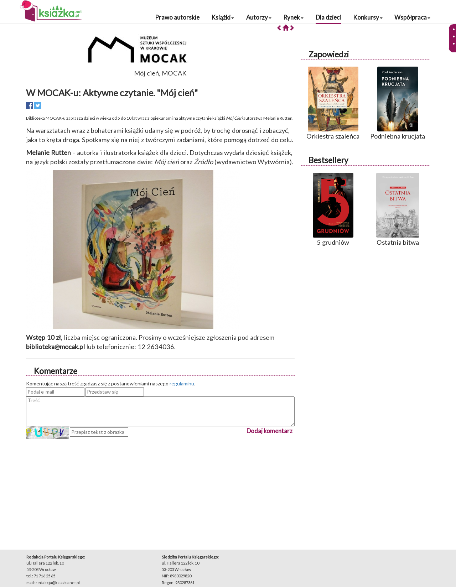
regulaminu (182, 383)
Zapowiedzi (329, 54)
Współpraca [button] (412, 17)
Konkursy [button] (368, 17)
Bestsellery (328, 160)
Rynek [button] (293, 17)
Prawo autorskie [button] (177, 17)
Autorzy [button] (258, 17)
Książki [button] (222, 17)
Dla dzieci (328, 17)
